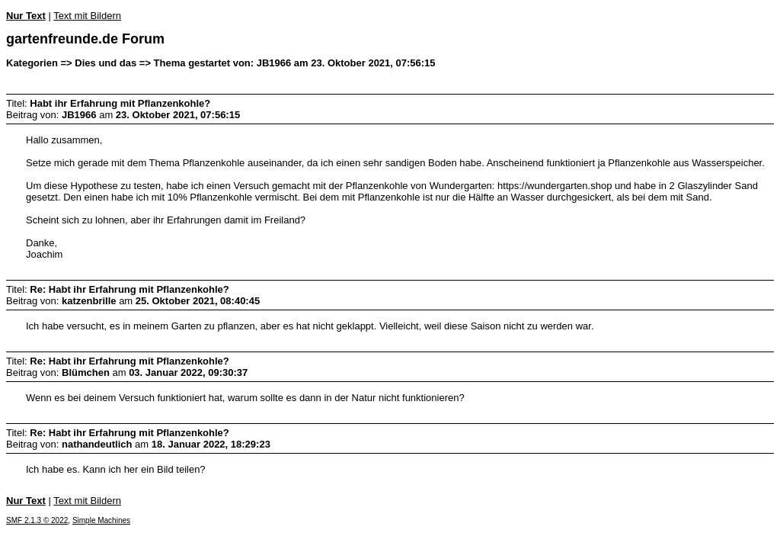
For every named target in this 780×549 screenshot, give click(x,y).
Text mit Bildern (87, 15)
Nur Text (26, 15)
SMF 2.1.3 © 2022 (37, 520)
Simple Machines (101, 520)
